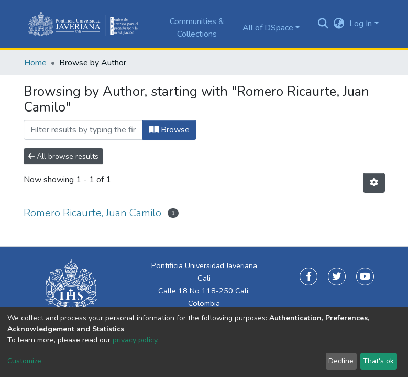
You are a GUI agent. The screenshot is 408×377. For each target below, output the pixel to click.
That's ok (378, 361)
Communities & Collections (197, 28)
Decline (341, 361)
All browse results (63, 156)
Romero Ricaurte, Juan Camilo (92, 213)
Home (35, 63)
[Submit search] (323, 24)
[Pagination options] (374, 183)
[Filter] (83, 130)
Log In (360, 23)
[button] (338, 23)
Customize (24, 361)
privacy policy (135, 340)
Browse (169, 130)
